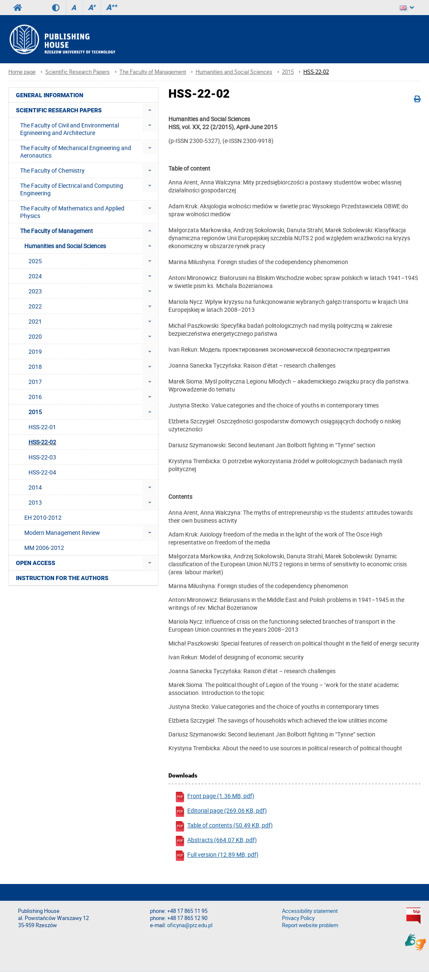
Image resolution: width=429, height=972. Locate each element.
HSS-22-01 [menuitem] (42, 427)
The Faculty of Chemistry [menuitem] (52, 170)
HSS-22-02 (316, 71)
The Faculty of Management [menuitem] (56, 231)
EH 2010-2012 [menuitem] (43, 517)
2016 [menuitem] (35, 397)
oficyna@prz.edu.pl (189, 925)
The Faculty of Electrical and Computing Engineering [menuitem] (71, 189)
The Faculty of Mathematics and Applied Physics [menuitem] (72, 212)
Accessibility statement (310, 911)
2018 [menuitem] (35, 367)
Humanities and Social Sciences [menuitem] (65, 246)
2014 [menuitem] (35, 487)
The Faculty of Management (152, 71)
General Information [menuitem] (49, 95)
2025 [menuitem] (35, 261)
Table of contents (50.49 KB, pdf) (224, 826)
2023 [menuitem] (35, 291)
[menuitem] (149, 110)
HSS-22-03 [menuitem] (42, 457)
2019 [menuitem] (35, 351)
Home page (22, 71)
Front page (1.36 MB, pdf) (214, 797)
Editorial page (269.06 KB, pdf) (221, 811)
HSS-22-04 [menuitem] (42, 472)
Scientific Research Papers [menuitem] (59, 110)
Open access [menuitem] (35, 563)
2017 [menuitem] (35, 382)
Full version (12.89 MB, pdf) (216, 855)
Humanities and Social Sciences (234, 71)
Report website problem (310, 925)
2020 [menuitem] (35, 336)
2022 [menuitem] (35, 306)
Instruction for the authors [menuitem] (62, 578)
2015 (288, 71)
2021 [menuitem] (35, 321)
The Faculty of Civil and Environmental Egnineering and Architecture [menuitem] (69, 129)
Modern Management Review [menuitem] (62, 533)
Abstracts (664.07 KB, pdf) (216, 841)
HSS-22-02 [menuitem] (42, 442)
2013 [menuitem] (35, 502)
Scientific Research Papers (77, 71)
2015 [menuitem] (35, 412)
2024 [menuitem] (35, 276)
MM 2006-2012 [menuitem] (44, 548)
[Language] (407, 7)
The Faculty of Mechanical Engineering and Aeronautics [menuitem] (75, 151)
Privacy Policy (298, 918)
